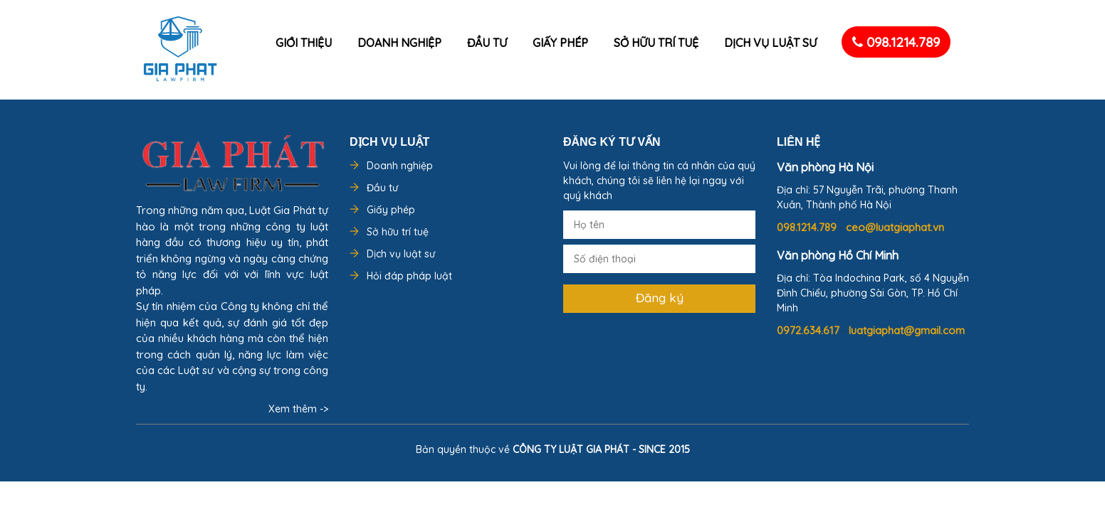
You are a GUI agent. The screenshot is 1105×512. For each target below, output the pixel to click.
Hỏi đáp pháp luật (409, 276)
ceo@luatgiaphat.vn (895, 227)
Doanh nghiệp (399, 43)
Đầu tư (487, 43)
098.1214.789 (896, 41)
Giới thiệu (304, 43)
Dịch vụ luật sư (770, 43)
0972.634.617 (809, 330)
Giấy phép (560, 43)
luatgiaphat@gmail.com (907, 330)
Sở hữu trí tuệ (656, 43)
